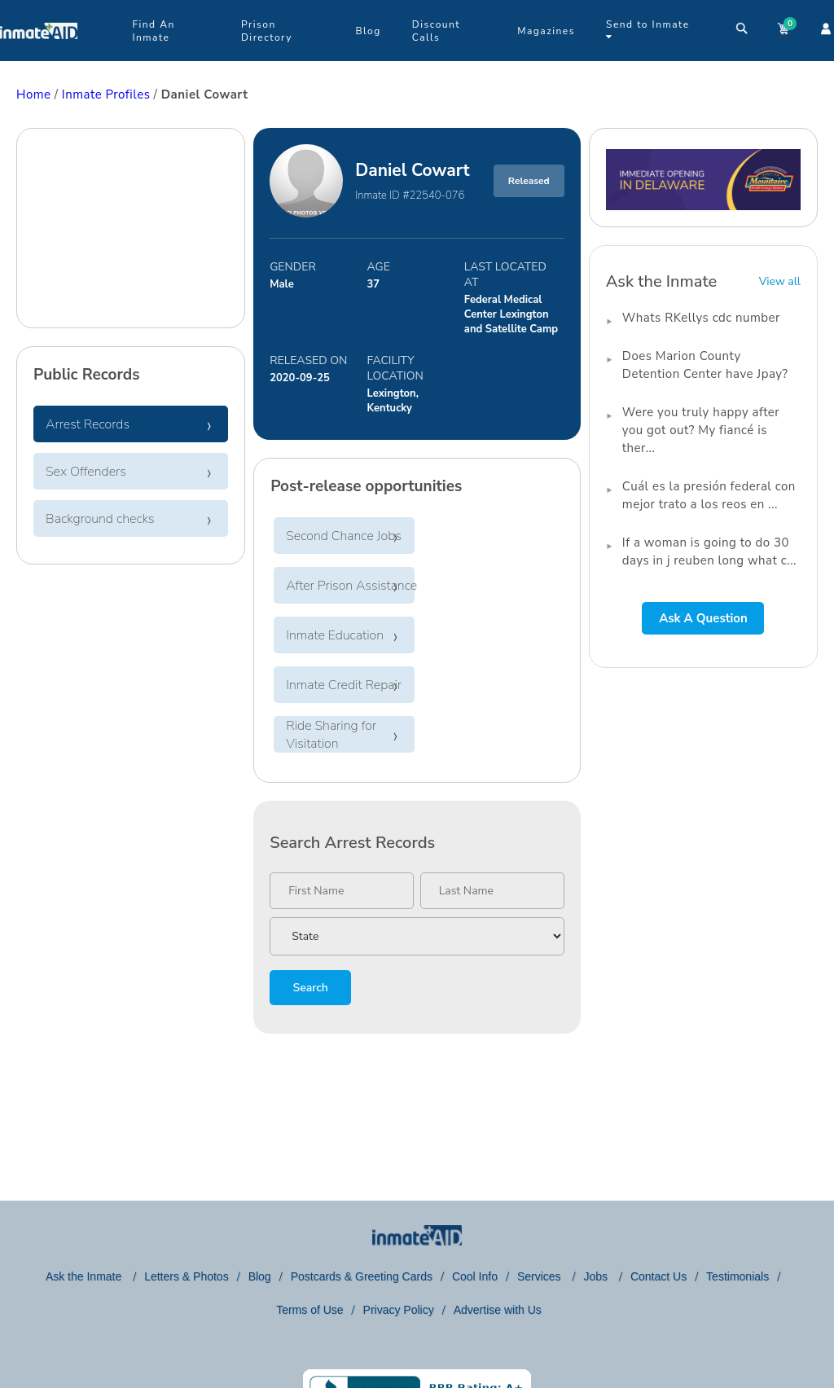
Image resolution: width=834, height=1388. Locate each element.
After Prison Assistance (351, 586)
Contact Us (658, 1276)
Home (33, 94)
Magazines (546, 30)
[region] (130, 230)
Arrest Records (87, 424)
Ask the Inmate (85, 1276)
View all (780, 281)
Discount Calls (436, 31)
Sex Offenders (86, 472)
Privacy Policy (398, 1309)
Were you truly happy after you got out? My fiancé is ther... (700, 430)
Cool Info (475, 1276)
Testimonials (737, 1276)
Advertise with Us (498, 1309)
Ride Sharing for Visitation (331, 735)
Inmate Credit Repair (344, 685)
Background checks (100, 519)
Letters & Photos (186, 1276)
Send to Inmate (648, 30)
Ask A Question (703, 618)
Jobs (596, 1276)
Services (540, 1276)
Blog (367, 30)
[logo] (38, 57)
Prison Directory (266, 31)
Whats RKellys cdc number (701, 318)
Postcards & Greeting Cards (361, 1276)
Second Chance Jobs (344, 536)
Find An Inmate (153, 31)
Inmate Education (335, 635)
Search (309, 987)
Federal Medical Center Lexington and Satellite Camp (511, 314)
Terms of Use (309, 1309)
